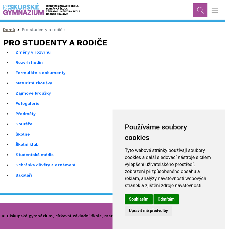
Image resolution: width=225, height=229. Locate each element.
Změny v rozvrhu (33, 52)
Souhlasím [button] (139, 199)
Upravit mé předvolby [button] (148, 210)
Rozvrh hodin (29, 62)
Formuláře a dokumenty (41, 72)
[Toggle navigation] (214, 10)
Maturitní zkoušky (34, 83)
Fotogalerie (28, 103)
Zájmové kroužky (33, 93)
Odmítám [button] (166, 199)
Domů (9, 29)
